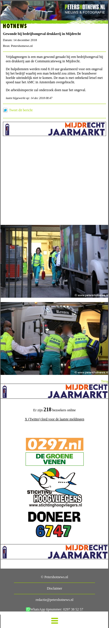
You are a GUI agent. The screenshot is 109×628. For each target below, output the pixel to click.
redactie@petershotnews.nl (54, 600)
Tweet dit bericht (21, 110)
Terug (105, 381)
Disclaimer (54, 588)
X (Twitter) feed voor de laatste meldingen (54, 419)
